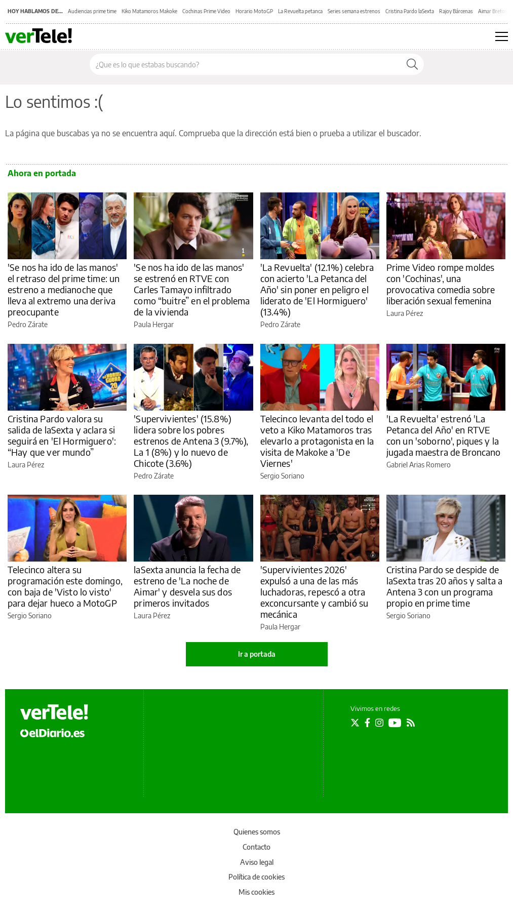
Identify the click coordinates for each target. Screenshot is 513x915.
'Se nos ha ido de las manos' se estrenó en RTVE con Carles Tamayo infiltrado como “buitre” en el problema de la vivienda (192, 289)
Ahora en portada (42, 173)
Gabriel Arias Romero (418, 464)
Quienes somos (256, 831)
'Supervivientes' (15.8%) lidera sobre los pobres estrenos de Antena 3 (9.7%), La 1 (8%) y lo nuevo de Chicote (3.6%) (191, 441)
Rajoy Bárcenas (456, 11)
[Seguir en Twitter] (355, 722)
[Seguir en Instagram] (379, 722)
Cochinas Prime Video (206, 11)
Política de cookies (256, 876)
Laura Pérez (404, 313)
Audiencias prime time (92, 11)
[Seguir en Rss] (411, 722)
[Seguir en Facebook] (367, 722)
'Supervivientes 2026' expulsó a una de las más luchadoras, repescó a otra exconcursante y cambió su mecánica (314, 592)
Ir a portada (256, 654)
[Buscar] (412, 64)
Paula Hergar (154, 324)
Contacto (256, 847)
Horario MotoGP (254, 11)
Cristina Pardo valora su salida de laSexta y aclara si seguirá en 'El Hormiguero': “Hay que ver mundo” (62, 435)
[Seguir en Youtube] (395, 722)
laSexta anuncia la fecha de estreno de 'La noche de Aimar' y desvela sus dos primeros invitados (187, 586)
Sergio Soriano (282, 475)
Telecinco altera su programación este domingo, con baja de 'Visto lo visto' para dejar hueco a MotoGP (65, 586)
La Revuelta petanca (300, 11)
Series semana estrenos (354, 11)
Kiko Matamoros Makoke (149, 11)
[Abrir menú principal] (501, 36)
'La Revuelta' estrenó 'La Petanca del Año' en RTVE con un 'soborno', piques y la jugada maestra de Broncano (443, 435)
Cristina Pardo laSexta (409, 11)
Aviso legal (256, 862)
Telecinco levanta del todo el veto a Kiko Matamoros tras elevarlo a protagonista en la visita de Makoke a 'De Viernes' (317, 441)
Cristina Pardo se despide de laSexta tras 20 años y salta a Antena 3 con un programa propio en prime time (444, 586)
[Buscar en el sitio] (245, 64)
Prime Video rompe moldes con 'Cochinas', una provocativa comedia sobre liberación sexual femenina (440, 283)
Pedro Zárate (28, 324)
